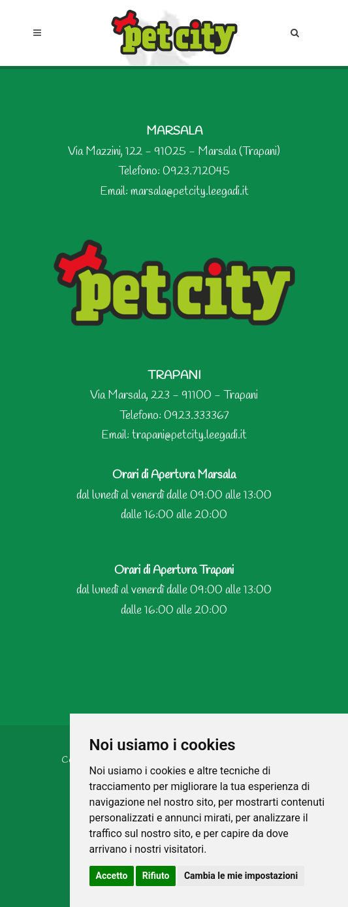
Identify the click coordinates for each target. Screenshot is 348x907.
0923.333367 (196, 415)
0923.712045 (196, 171)
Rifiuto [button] (156, 875)
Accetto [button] (112, 875)
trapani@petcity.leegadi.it (189, 435)
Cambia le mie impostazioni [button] (241, 875)
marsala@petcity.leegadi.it (190, 191)
